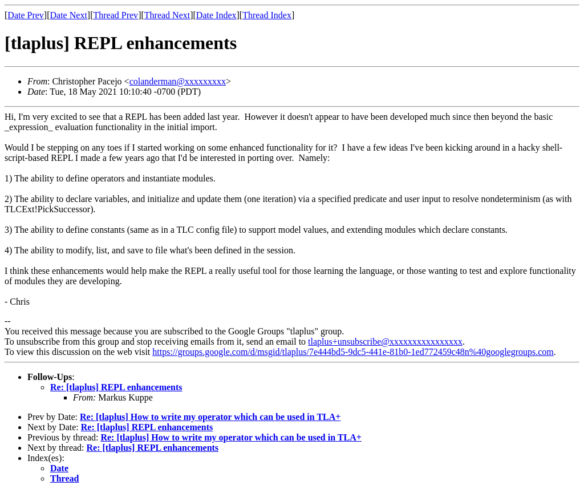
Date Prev (25, 15)
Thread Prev (115, 15)
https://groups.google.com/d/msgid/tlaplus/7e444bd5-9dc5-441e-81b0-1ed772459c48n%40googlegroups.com (352, 352)
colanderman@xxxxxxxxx (177, 81)
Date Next (68, 15)
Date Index (216, 15)
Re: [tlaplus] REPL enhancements (116, 387)
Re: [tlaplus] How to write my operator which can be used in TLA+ (210, 417)
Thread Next (167, 15)
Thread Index (266, 15)
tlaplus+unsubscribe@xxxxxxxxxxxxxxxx (385, 341)
